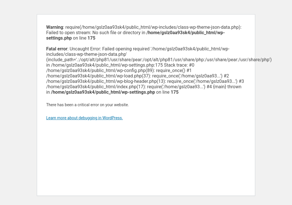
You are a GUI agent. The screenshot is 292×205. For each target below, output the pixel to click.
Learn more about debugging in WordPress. (84, 118)
